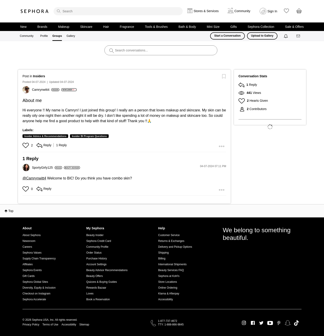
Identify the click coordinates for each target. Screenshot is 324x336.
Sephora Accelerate (34, 299)
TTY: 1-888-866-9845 (171, 324)
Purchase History (96, 258)
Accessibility (165, 299)
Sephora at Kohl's (168, 276)
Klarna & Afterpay (168, 293)
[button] (26, 145)
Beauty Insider (95, 235)
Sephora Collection (261, 27)
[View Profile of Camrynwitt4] (45, 90)
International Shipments (172, 264)
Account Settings (96, 264)
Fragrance (127, 27)
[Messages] (298, 36)
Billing (161, 258)
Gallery (70, 36)
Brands (42, 27)
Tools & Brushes (156, 27)
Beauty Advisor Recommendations (107, 270)
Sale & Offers (294, 27)
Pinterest (279, 322)
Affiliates (27, 264)
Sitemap (84, 324)
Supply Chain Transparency (39, 258)
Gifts (233, 27)
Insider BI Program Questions (89, 136)
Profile (44, 36)
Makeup (63, 27)
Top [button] (11, 211)
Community (27, 36)
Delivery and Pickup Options (175, 246)
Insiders (39, 76)
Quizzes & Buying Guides (101, 281)
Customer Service (169, 235)
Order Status (94, 252)
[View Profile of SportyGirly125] (47, 168)
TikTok (296, 322)
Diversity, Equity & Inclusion (39, 287)
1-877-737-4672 (167, 321)
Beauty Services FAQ (171, 270)
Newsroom (28, 241)
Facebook (253, 322)
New (23, 27)
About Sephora (31, 235)
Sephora (34, 11)
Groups (57, 36)
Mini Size (213, 27)
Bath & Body (187, 27)
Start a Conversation (227, 35)
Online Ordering (167, 287)
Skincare (86, 27)
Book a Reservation (98, 299)
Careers (27, 246)
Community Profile (97, 246)
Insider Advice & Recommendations (45, 136)
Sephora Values (32, 252)
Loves (90, 293)
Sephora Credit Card (98, 241)
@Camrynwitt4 (34, 178)
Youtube (270, 323)
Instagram (244, 322)
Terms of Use (50, 324)
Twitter (261, 322)
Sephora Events (32, 270)
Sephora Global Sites (35, 281)
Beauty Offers (94, 276)
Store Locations (167, 281)
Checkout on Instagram (36, 293)
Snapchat (287, 322)
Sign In (272, 11)
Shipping (163, 252)
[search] (118, 11)
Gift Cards (28, 276)
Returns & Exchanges (171, 241)
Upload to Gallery (262, 35)
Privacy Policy (30, 324)
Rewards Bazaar (96, 287)
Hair (106, 27)
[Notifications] (286, 36)
